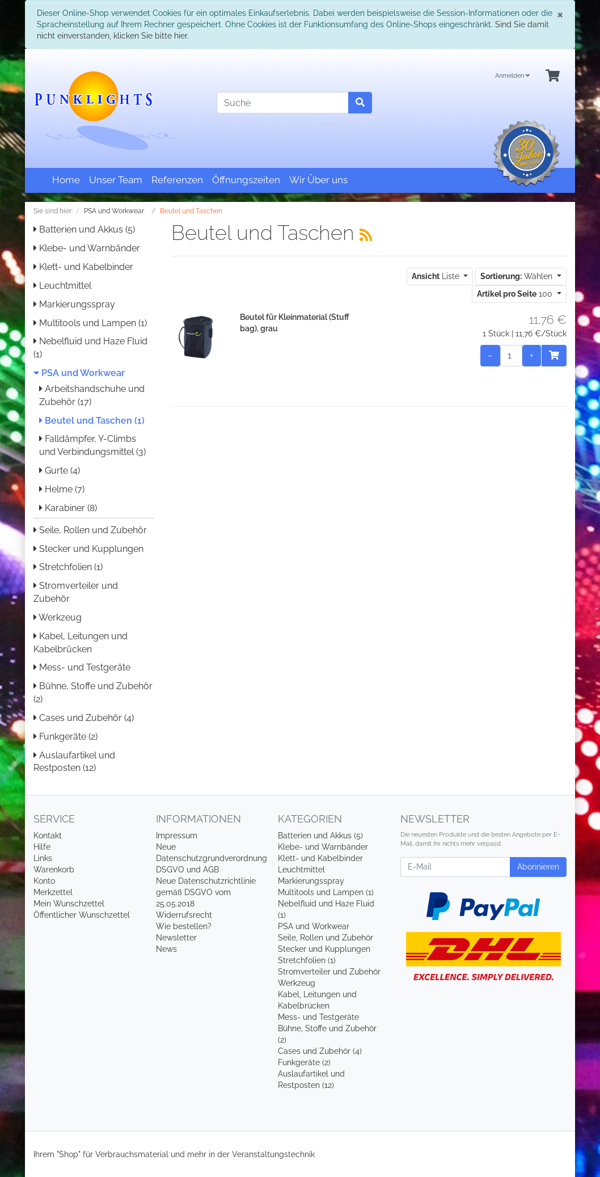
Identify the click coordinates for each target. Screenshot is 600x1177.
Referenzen (177, 179)
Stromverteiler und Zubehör (329, 971)
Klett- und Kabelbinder (83, 266)
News (166, 949)
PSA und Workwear (79, 373)
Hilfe (41, 846)
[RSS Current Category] (366, 234)
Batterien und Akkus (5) (84, 229)
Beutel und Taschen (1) (92, 420)
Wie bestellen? (184, 926)
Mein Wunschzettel (68, 903)
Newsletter (176, 937)
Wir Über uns (318, 179)
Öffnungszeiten (246, 179)
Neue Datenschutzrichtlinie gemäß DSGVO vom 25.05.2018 (206, 892)
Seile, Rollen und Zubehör (90, 530)
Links (42, 858)
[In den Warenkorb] (554, 355)
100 (516, 293)
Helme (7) (61, 489)
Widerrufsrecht (184, 914)
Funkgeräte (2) (65, 736)
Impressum (176, 835)
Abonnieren (538, 866)
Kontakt (47, 835)
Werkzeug (57, 617)
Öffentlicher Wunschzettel (81, 914)
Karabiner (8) (68, 508)
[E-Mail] (455, 867)
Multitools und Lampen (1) (90, 323)
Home (66, 179)
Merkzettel (53, 892)
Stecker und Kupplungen (88, 548)
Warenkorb (53, 869)
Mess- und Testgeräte (81, 667)
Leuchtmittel (62, 285)
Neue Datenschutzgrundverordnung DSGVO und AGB (211, 858)
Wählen (517, 276)
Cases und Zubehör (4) (83, 717)
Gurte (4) (59, 470)
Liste (437, 276)
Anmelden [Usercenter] (512, 75)
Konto (44, 880)
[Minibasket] (553, 76)
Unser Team (115, 179)
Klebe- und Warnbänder (86, 248)
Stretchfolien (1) (68, 567)
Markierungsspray (74, 304)
